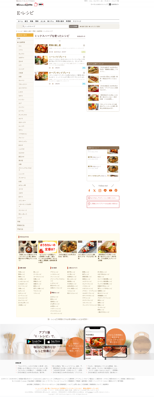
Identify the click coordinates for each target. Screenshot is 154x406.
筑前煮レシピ (71, 281)
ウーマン (50, 381)
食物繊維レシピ (102, 295)
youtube (110, 190)
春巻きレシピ (86, 279)
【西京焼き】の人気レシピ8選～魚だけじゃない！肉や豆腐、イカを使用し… (109, 97)
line (105, 190)
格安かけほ (130, 379)
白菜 (20, 181)
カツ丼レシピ (71, 274)
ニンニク (21, 69)
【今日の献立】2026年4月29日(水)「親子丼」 (31, 372)
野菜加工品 (20, 225)
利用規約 (37, 384)
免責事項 (105, 384)
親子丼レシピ (71, 272)
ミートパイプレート (58, 57)
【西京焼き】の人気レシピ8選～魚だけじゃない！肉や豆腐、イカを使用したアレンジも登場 (81, 368)
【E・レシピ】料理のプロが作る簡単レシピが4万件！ (68, 319)
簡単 (37, 21)
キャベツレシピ (22, 286)
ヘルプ (70, 384)
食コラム (50, 21)
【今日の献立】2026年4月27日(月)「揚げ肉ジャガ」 (104, 372)
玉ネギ (21, 61)
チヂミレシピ (86, 298)
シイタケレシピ (54, 274)
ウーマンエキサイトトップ (99, 4)
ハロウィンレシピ (55, 308)
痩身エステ (112, 381)
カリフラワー (23, 88)
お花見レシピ (54, 306)
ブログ (85, 379)
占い (102, 1)
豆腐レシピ (36, 279)
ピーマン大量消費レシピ (105, 281)
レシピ (57, 381)
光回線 (123, 379)
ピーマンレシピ (22, 295)
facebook (89, 190)
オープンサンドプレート (59, 73)
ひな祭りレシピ (54, 304)
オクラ (21, 118)
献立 (26, 21)
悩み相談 (31, 381)
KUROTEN (13, 379)
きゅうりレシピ (22, 300)
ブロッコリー (23, 84)
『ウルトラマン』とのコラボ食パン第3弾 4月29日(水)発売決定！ (38, 366)
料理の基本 (60, 21)
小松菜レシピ (22, 305)
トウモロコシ (23, 134)
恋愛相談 (38, 381)
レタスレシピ (54, 283)
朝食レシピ (101, 305)
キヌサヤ (21, 153)
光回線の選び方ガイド (26, 379)
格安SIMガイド (114, 379)
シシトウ (21, 174)
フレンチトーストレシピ (89, 305)
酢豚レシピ (85, 272)
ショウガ (21, 149)
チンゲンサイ (23, 115)
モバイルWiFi (16, 381)
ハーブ (19, 218)
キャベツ (21, 80)
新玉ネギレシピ (54, 285)
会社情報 (29, 384)
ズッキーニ (22, 178)
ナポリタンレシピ (87, 288)
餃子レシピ (85, 274)
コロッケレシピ (87, 302)
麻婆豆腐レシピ (87, 276)
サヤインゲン (23, 141)
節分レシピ (53, 299)
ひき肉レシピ (22, 279)
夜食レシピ (101, 309)
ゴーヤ (21, 189)
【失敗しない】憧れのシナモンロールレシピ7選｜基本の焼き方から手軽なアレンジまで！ (45, 368)
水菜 (20, 76)
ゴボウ (21, 193)
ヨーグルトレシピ (38, 276)
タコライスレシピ (87, 300)
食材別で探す (22, 35)
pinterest (116, 190)
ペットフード (98, 381)
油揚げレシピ (37, 284)
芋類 (18, 221)
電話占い (92, 379)
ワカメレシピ (37, 291)
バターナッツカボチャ (25, 205)
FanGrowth (37, 379)
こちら (90, 392)
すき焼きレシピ (71, 284)
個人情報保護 (61, 384)
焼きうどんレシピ (72, 293)
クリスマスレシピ (55, 311)
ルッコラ (21, 126)
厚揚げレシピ (37, 281)
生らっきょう (23, 214)
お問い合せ (77, 384)
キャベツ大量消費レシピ (105, 279)
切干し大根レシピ (38, 288)
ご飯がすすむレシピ (103, 312)
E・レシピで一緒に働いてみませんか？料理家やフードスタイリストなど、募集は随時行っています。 (68, 388)
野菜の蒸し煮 (55, 45)
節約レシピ (101, 300)
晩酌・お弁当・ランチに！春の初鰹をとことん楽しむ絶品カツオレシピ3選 (111, 368)
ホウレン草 (22, 185)
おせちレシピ (54, 297)
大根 (20, 164)
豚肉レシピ (21, 274)
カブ (20, 103)
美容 (90, 381)
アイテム (79, 379)
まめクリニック (47, 379)
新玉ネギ (21, 157)
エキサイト (115, 4)
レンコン (21, 99)
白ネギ (21, 145)
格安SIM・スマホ (102, 379)
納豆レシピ (36, 286)
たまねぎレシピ (22, 284)
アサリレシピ (54, 272)
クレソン (21, 137)
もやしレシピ (22, 293)
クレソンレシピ (54, 276)
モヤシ (21, 130)
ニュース (64, 381)
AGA (105, 381)
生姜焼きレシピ (71, 276)
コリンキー (22, 200)
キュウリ (21, 54)
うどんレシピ (71, 291)
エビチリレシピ (87, 281)
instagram (100, 190)
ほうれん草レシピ (23, 302)
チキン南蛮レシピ (72, 288)
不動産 (78, 381)
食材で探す (84, 26)
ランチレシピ (101, 307)
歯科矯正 (84, 381)
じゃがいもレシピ (23, 281)
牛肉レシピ (21, 272)
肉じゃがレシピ (71, 279)
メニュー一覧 (115, 1)
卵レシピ (36, 272)
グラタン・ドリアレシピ (89, 291)
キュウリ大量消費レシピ (105, 284)
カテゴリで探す (95, 26)
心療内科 (71, 379)
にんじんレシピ (22, 298)
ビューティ (97, 1)
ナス (20, 46)
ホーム (20, 21)
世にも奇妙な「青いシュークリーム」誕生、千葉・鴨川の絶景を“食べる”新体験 (77, 366)
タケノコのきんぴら (94, 176)
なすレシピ (21, 291)
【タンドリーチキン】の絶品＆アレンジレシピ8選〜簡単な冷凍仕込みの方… (109, 106)
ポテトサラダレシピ (88, 295)
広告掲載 (85, 384)
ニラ (20, 65)
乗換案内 (71, 381)
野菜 (18, 38)
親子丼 (90, 158)
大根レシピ (21, 288)
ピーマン (21, 111)
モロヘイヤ (22, 122)
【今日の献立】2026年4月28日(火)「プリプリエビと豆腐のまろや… (109, 88)
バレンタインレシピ (56, 313)
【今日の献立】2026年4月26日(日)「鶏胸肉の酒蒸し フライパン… (109, 69)
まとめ (43, 21)
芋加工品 (20, 229)
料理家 (68, 21)
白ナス (21, 197)
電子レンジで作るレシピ (105, 288)
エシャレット (23, 210)
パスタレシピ (86, 286)
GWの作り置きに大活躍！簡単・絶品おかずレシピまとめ (109, 78)
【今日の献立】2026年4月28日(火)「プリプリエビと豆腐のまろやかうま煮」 (76, 372)
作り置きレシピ (102, 272)
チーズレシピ (37, 274)
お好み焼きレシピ (72, 286)
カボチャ (21, 57)
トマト (21, 50)
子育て (86, 1)
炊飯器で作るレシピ (103, 286)
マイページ (77, 21)
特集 (31, 21)
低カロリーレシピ (103, 293)
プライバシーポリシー (49, 384)
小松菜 (21, 73)
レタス (21, 92)
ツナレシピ (36, 293)
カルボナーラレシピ (88, 293)
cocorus (24, 381)
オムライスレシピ (87, 284)
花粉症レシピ (54, 301)
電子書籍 (120, 381)
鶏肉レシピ (21, 276)
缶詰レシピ (101, 276)
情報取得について (95, 384)
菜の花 (21, 160)
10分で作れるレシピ (103, 274)
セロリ (21, 96)
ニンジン (21, 107)
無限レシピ (101, 302)
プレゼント (107, 1)
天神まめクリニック (60, 379)
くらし (91, 1)
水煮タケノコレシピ (56, 288)
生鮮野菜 (22, 42)
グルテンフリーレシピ (104, 298)
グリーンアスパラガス (25, 169)
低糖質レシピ (101, 291)
